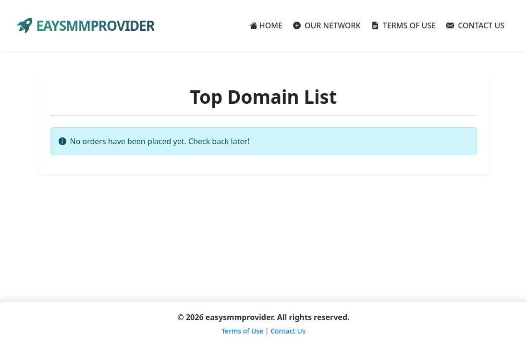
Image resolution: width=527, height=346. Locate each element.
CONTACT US (475, 25)
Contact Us (288, 330)
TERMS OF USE (403, 25)
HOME (266, 25)
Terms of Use (242, 330)
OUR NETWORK (327, 25)
